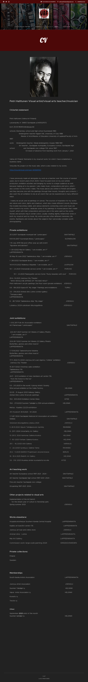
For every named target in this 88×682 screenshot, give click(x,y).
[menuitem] (23, 27)
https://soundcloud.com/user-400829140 (25, 170)
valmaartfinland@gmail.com (66, 1)
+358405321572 (81, 1)
